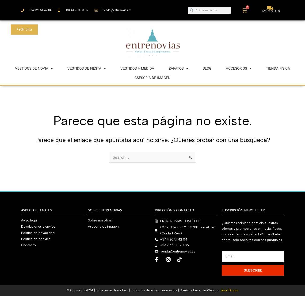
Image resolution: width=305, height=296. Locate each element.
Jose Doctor (230, 290)
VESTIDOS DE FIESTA (86, 68)
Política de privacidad (38, 233)
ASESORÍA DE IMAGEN (152, 77)
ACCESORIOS (239, 68)
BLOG (207, 68)
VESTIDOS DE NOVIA (34, 68)
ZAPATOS (178, 68)
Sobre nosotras (100, 220)
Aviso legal (29, 220)
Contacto (28, 245)
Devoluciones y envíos (38, 227)
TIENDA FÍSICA (278, 68)
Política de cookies (35, 239)
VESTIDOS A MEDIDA (137, 68)
